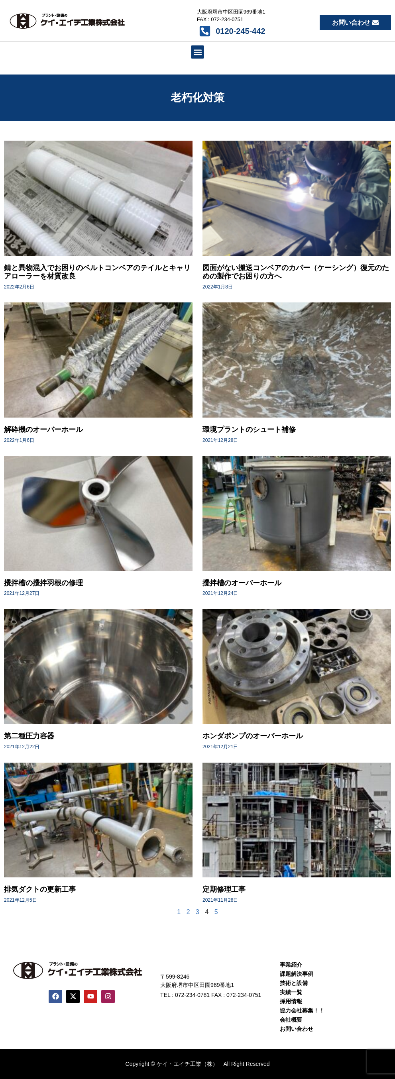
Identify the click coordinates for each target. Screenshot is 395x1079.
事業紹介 (291, 964)
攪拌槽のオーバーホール (241, 583)
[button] (197, 52)
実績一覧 (291, 992)
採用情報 (291, 1001)
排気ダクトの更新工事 (40, 889)
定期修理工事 (224, 889)
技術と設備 (294, 983)
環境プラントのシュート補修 (249, 430)
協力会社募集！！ (302, 1010)
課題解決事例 (296, 974)
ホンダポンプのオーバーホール (252, 736)
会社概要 (291, 1019)
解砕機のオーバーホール (43, 430)
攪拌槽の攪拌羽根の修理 (43, 583)
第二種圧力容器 (29, 736)
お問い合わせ (296, 1029)
